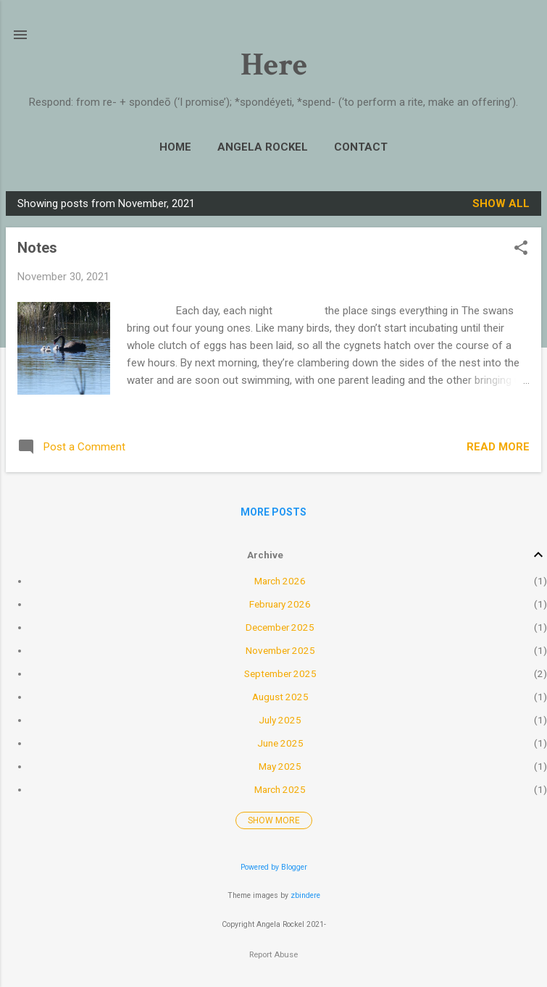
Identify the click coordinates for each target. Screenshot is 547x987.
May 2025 (280, 766)
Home (175, 147)
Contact (361, 147)
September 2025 (280, 673)
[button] (521, 249)
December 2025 (280, 627)
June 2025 (280, 743)
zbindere (305, 895)
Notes (37, 247)
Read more (498, 446)
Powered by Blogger (274, 867)
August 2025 (280, 696)
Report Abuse (273, 954)
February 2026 (280, 604)
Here (274, 64)
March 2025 (280, 789)
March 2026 (280, 581)
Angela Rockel (262, 147)
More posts (273, 512)
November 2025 (280, 650)
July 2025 (280, 720)
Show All (501, 203)
